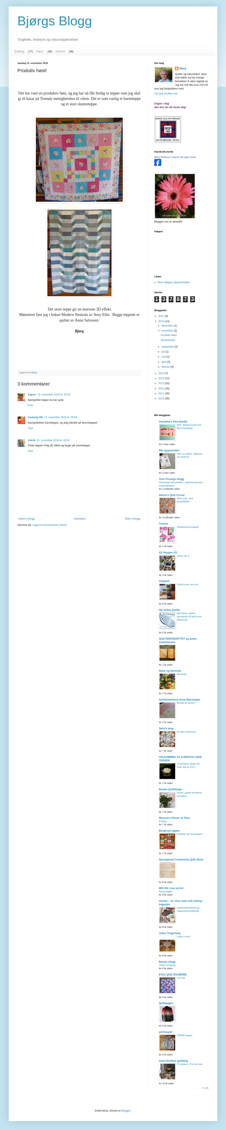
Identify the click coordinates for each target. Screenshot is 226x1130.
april (164, 361)
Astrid (31, 440)
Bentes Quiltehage (170, 789)
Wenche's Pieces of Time (174, 817)
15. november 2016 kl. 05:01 (53, 440)
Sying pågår (165, 891)
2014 (161, 378)
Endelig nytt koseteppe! (190, 834)
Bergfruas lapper (169, 830)
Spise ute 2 (183, 555)
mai (163, 356)
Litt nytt (181, 978)
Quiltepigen (166, 1003)
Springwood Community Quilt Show (181, 859)
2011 (161, 393)
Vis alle (205, 1088)
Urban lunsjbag (167, 965)
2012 (161, 388)
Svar (30, 405)
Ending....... (165, 821)
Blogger (125, 1110)
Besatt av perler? (186, 703)
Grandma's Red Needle (173, 421)
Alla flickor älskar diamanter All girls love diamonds (189, 616)
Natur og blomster (170, 670)
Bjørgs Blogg (54, 21)
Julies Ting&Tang (169, 933)
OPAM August (184, 1035)
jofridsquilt (165, 1032)
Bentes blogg (167, 961)
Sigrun (32, 394)
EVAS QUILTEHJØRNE (173, 974)
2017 (161, 316)
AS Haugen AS (168, 552)
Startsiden (80, 518)
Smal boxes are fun (187, 584)
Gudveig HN (35, 417)
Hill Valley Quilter (169, 609)
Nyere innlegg (26, 518)
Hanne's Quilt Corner (172, 495)
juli (163, 351)
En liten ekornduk (186, 731)
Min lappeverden (169, 450)
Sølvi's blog (166, 728)
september (167, 346)
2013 (161, 383)
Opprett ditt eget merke (183, 157)
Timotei (163, 523)
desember (167, 325)
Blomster (182, 674)
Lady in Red (183, 936)
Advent (60, 51)
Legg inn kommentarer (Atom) (49, 525)
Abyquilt (164, 581)
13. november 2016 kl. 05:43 (53, 394)
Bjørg (182, 68)
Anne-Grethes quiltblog (173, 1060)
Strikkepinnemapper (188, 527)
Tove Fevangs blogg (171, 479)
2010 (161, 398)
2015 (161, 373)
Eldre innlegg (132, 518)
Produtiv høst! (169, 335)
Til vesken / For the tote (190, 1064)
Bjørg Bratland (162, 157)
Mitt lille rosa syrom (171, 888)
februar (165, 366)
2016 (161, 321)
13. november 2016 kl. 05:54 (60, 417)
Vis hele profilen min (166, 93)
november (167, 330)
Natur (39, 51)
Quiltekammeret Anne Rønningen (179, 699)
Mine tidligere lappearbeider (174, 282)
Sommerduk (168, 340)
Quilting (19, 51)
